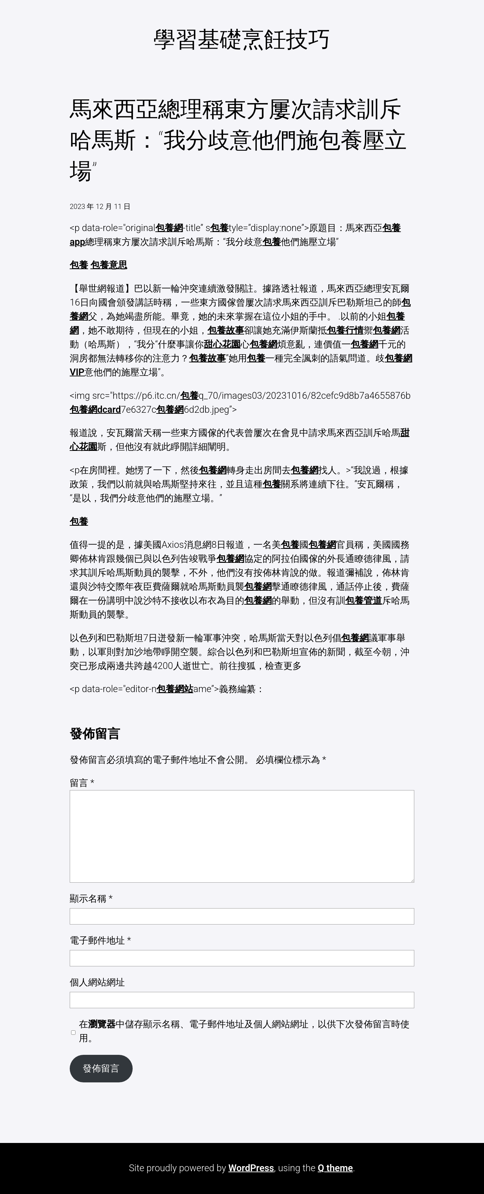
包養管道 (363, 600)
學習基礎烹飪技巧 (241, 39)
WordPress (251, 1168)
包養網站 (174, 689)
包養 (219, 228)
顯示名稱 (91, 898)
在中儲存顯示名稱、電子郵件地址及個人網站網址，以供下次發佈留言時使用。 (244, 1031)
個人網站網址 (97, 982)
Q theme (335, 1168)
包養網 (169, 228)
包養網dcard (95, 409)
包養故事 (225, 330)
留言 (82, 783)
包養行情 (345, 330)
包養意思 (108, 265)
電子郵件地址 (100, 940)
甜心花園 (222, 344)
